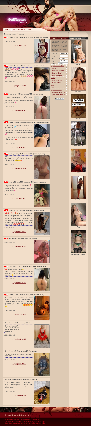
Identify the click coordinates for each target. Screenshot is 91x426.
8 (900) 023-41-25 (19, 110)
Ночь (53, 87)
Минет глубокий (56, 73)
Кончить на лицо (56, 80)
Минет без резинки (57, 70)
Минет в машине (56, 75)
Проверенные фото (57, 66)
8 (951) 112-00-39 (19, 339)
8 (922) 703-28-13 (19, 147)
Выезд (53, 68)
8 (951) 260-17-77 (19, 45)
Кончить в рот (56, 82)
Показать (57, 98)
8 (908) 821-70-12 (19, 168)
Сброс (62, 98)
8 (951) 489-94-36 (19, 395)
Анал (53, 85)
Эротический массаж (58, 94)
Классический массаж (58, 92)
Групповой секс (56, 90)
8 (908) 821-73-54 (19, 86)
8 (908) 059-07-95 (19, 246)
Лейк (53, 78)
